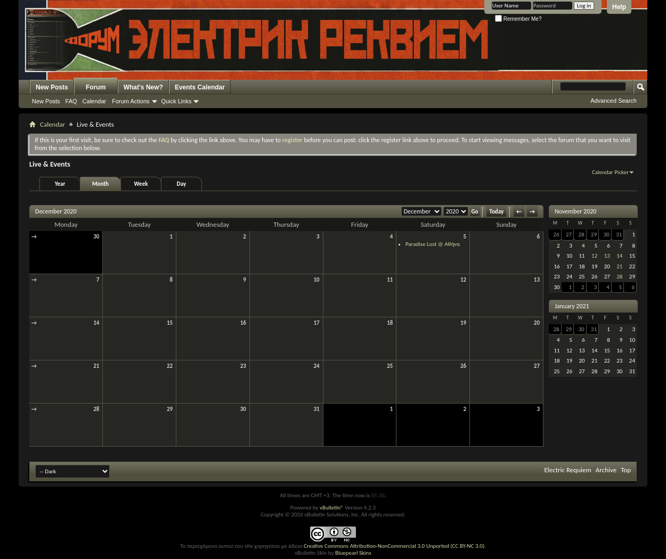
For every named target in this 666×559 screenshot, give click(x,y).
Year (60, 183)
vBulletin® (332, 507)
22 (170, 366)
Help (619, 7)
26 (463, 366)
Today (496, 211)
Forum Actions (130, 101)
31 (316, 409)
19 (463, 322)
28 (96, 409)
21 (96, 366)
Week (141, 183)
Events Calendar (200, 87)
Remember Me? (518, 19)
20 (537, 322)
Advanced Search (613, 100)
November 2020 (575, 211)
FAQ (71, 101)
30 (96, 236)
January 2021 (572, 306)
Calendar (95, 101)
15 (170, 322)
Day (181, 183)
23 (243, 366)
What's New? (143, 87)
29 (170, 409)
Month (100, 183)
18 (390, 322)
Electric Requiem (567, 470)
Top (626, 470)
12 (463, 279)
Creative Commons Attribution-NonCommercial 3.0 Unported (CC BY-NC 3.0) (394, 545)
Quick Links (176, 101)
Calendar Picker (610, 172)
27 (537, 366)
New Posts (52, 87)
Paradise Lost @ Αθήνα (432, 244)
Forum (95, 87)
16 (243, 322)
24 (316, 366)
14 (96, 322)
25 (390, 366)
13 (537, 279)
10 (316, 279)
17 (316, 322)
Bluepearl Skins (353, 552)
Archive (606, 470)
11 (390, 279)
